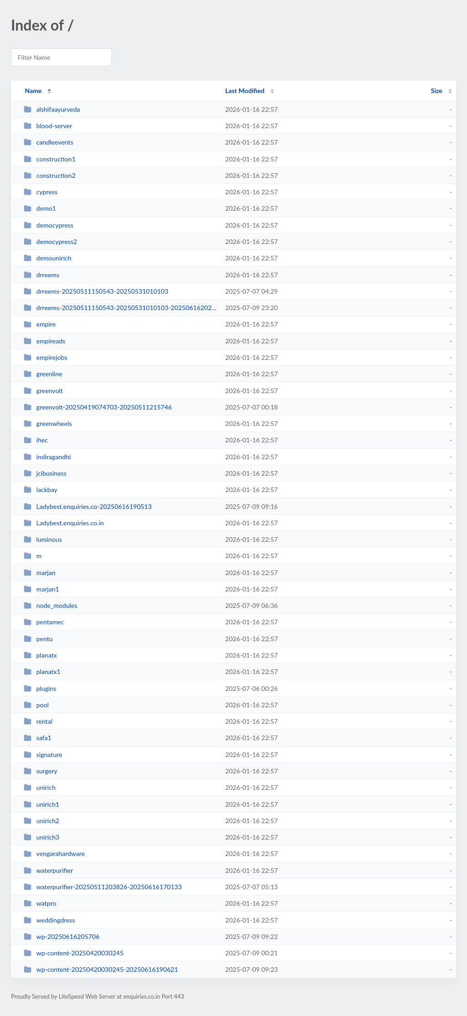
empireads (44, 341)
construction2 (49, 175)
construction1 (49, 159)
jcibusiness (45, 473)
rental (38, 721)
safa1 (37, 737)
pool (36, 705)
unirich (40, 787)
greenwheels (48, 423)
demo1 (40, 208)
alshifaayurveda (52, 109)
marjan (39, 572)
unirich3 (41, 837)
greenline (43, 374)
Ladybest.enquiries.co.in (64, 523)
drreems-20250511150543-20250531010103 (96, 291)
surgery (40, 771)
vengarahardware (54, 853)
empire (40, 324)
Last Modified (245, 90)
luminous (43, 539)
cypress (40, 192)
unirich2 (41, 820)
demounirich (47, 258)
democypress (48, 225)
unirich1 (41, 804)
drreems (41, 275)
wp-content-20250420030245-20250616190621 (101, 969)
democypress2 (50, 241)
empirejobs (45, 357)
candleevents (48, 142)
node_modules (50, 605)
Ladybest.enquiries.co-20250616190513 (87, 506)
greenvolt (43, 390)
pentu (38, 639)
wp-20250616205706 (61, 936)
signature (43, 754)
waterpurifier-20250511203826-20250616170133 (103, 887)
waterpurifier (48, 870)
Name (33, 90)
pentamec (44, 622)
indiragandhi (47, 457)
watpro (40, 903)
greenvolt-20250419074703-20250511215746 (98, 407)
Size (436, 90)
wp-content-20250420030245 (74, 953)
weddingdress (49, 920)
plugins (40, 688)
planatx (40, 655)
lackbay (40, 489)
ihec (36, 440)
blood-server (48, 126)
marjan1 (41, 589)
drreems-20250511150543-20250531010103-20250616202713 (120, 307)
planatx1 (42, 671)
